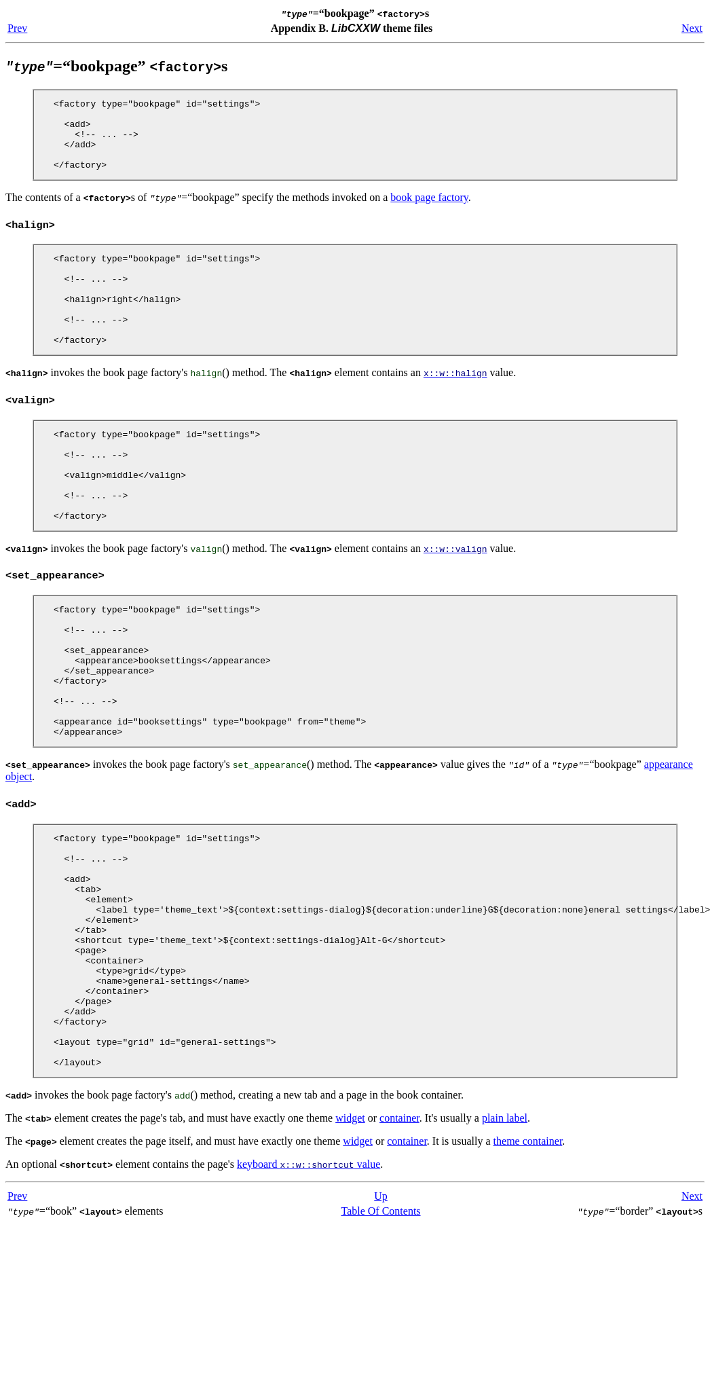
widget (350, 1242)
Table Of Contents (381, 1335)
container (399, 1242)
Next (692, 28)
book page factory (429, 211)
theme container (528, 1265)
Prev (17, 28)
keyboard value (308, 1288)
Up (381, 1320)
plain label (504, 1242)
